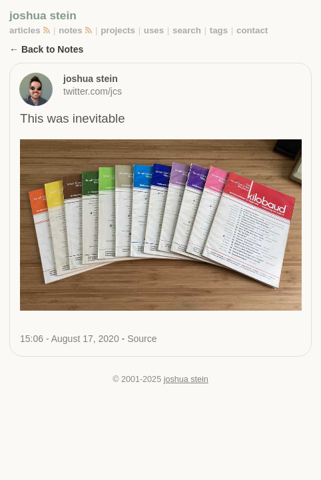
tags (219, 30)
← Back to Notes (46, 49)
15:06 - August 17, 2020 (71, 338)
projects (118, 30)
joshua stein (43, 15)
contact (252, 30)
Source (142, 338)
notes (70, 30)
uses (154, 30)
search (186, 30)
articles (25, 30)
